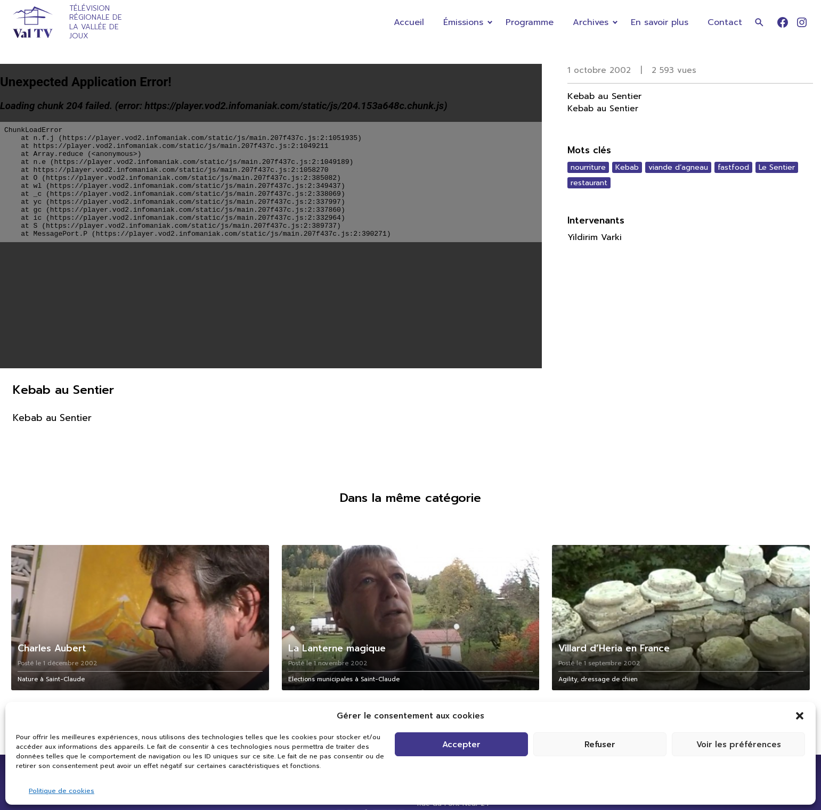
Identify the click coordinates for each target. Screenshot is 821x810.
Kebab (627, 167)
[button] (799, 715)
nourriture (588, 167)
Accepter (461, 744)
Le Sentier (777, 167)
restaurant (589, 182)
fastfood (733, 167)
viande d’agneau (678, 167)
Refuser (599, 744)
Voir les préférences (738, 744)
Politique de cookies (61, 791)
